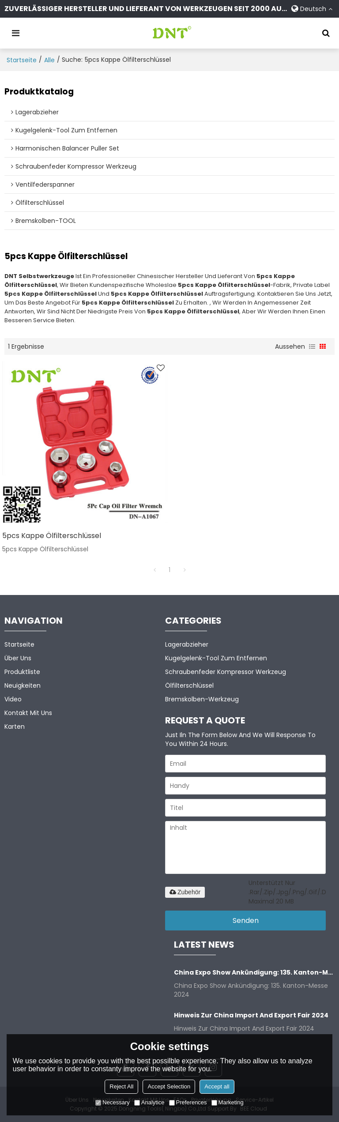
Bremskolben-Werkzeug (202, 699)
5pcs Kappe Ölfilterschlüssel (51, 535)
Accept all (216, 1086)
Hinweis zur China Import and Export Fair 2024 (251, 1015)
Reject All (121, 1086)
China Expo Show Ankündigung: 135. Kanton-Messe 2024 (254, 972)
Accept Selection (168, 1086)
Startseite (22, 60)
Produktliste (22, 671)
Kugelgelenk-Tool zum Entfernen (216, 658)
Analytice (149, 1102)
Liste (312, 346)
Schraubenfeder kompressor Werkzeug (225, 671)
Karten (14, 726)
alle (49, 60)
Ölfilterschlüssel (189, 685)
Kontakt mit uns (28, 712)
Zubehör (185, 892)
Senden (246, 920)
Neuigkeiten (22, 685)
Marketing (227, 1102)
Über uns (17, 658)
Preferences (188, 1102)
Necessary (112, 1102)
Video (13, 699)
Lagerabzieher (186, 644)
